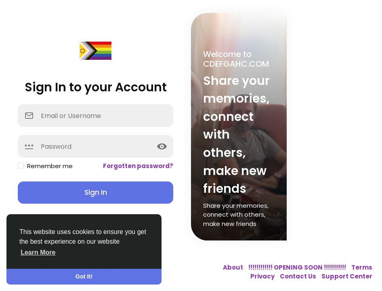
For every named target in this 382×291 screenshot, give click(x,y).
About (233, 267)
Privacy (263, 276)
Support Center (346, 276)
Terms (361, 267)
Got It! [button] (84, 276)
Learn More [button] (38, 252)
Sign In (95, 192)
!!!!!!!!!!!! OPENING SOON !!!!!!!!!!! (297, 267)
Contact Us (298, 276)
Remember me (50, 166)
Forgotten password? (138, 166)
